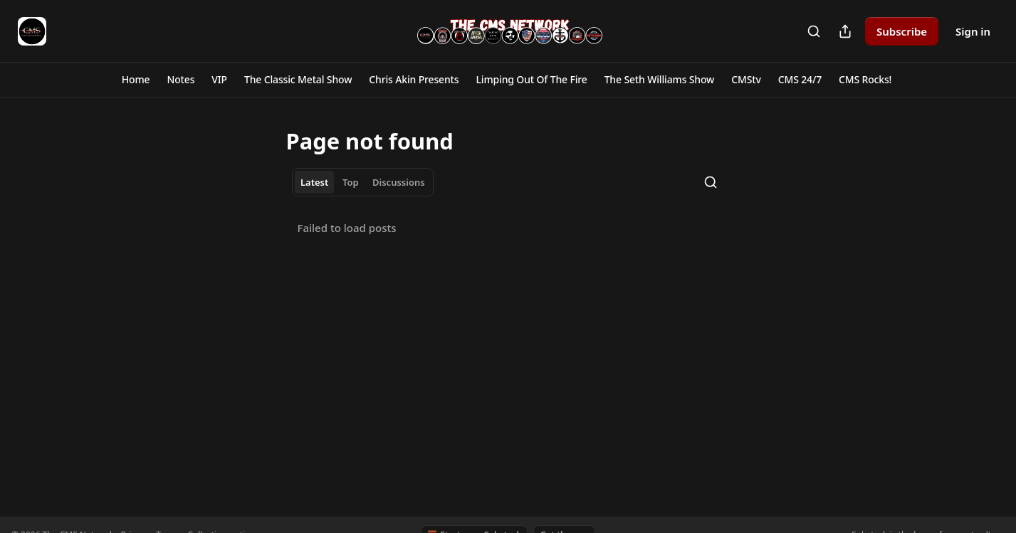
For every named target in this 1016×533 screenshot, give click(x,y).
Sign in (972, 31)
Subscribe (901, 31)
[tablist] (363, 182)
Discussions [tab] (398, 182)
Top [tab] (350, 182)
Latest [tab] (314, 182)
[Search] (814, 31)
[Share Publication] (845, 31)
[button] (136, 80)
